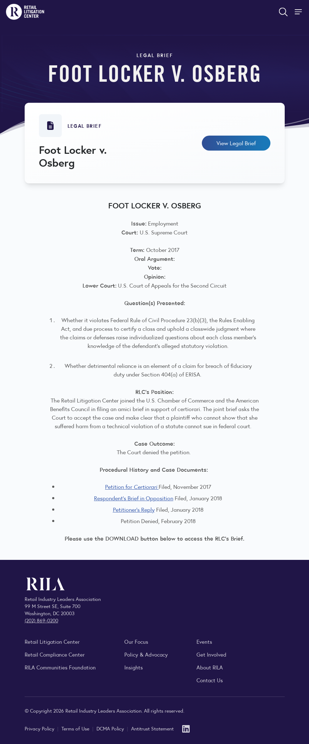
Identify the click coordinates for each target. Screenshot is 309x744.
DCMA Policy (110, 728)
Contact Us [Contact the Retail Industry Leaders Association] (209, 680)
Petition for (132, 486)
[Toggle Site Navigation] (299, 11)
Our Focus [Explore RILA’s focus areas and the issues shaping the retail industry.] (136, 641)
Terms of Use (76, 728)
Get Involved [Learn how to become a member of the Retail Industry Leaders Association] (211, 654)
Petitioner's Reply (134, 509)
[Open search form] (283, 11)
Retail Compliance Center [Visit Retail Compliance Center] (55, 654)
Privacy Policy (40, 728)
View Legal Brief (236, 143)
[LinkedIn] (186, 728)
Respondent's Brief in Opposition (133, 498)
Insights (133, 667)
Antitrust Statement (152, 728)
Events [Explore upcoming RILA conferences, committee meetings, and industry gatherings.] (204, 641)
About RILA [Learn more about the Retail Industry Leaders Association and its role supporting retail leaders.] (209, 667)
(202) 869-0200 (41, 620)
